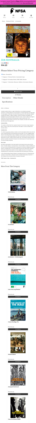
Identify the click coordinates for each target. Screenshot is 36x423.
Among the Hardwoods (13, 386)
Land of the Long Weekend (14, 289)
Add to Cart (18, 91)
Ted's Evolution (11, 192)
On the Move (11, 224)
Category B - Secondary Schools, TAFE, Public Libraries (13, 79)
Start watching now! (28, 3)
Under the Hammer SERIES (14, 419)
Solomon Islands (12, 354)
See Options (18, 199)
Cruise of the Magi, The (13, 322)
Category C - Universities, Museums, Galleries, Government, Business (17, 82)
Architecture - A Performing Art (15, 257)
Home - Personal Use (6, 74)
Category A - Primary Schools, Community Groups (13, 77)
